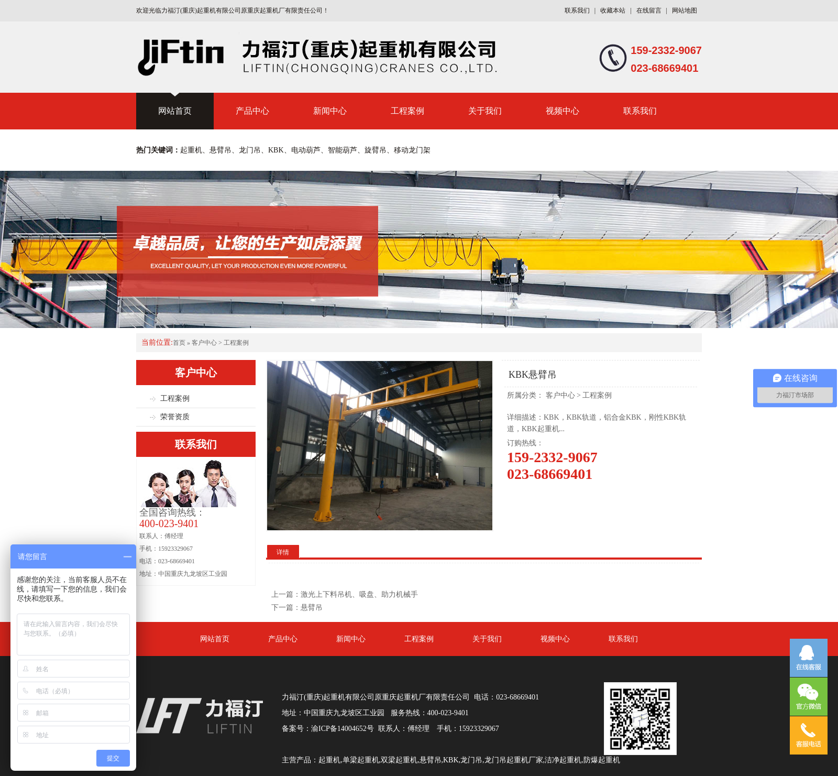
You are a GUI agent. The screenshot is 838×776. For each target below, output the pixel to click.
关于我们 (485, 110)
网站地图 (684, 10)
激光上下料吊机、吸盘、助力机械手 (359, 594)
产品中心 (252, 110)
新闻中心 (330, 110)
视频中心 (562, 110)
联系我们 (577, 10)
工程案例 (407, 110)
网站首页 (175, 110)
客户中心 (204, 342)
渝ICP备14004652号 (342, 729)
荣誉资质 (175, 417)
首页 (179, 342)
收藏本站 (612, 10)
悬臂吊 (312, 607)
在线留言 (648, 10)
